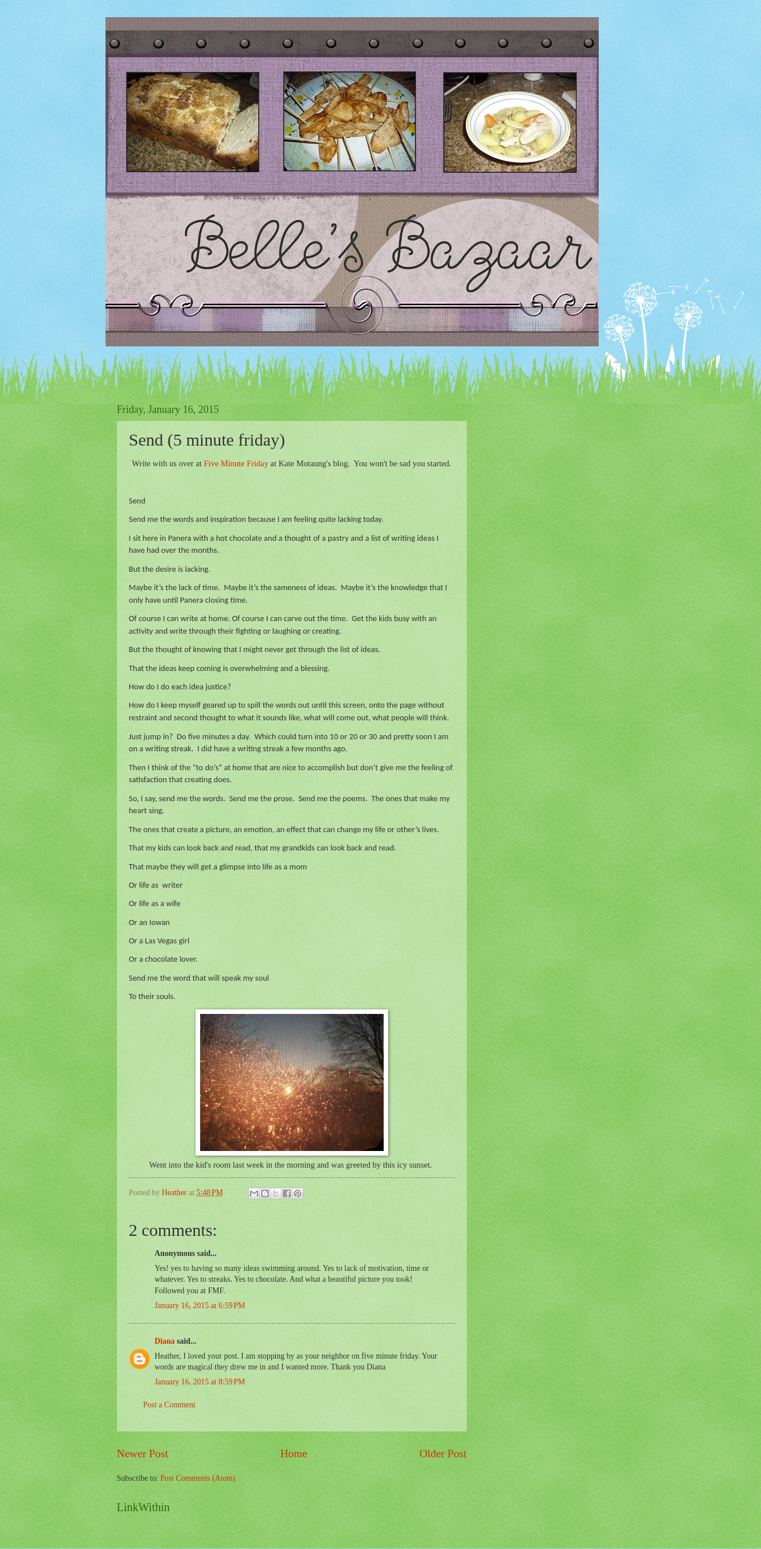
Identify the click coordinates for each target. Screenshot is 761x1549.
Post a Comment (169, 1404)
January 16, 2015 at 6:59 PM (200, 1305)
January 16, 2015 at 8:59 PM (200, 1382)
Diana (165, 1341)
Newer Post (143, 1453)
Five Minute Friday (236, 463)
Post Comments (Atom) (197, 1478)
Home (293, 1453)
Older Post (442, 1453)
